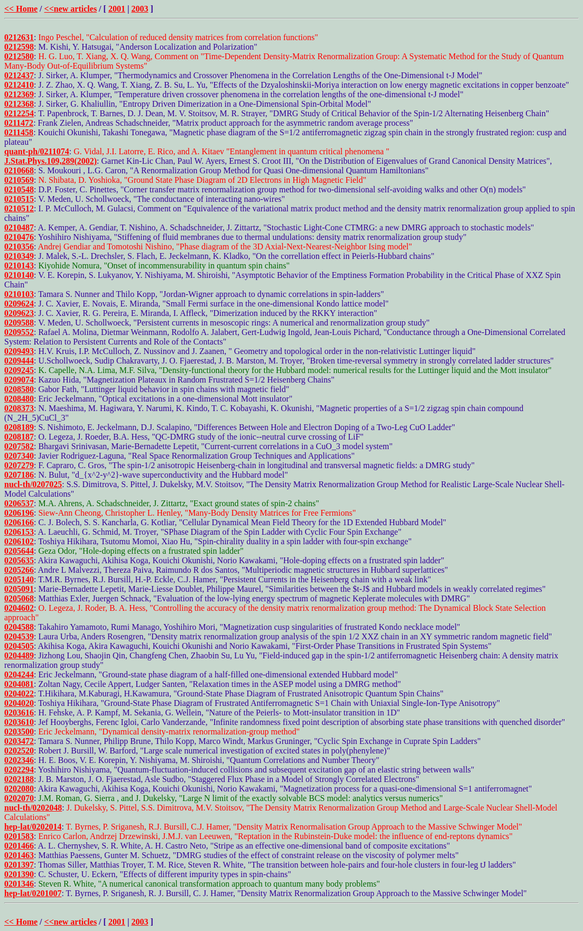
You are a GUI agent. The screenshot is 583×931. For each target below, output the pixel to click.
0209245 (19, 370)
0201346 (19, 883)
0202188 (19, 779)
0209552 (19, 332)
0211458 (18, 132)
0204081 (19, 683)
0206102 (19, 541)
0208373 (19, 408)
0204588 (19, 626)
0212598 (19, 46)
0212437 (19, 75)
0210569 (19, 179)
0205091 (19, 588)
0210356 (19, 246)
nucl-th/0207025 (33, 484)
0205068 (19, 598)
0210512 (19, 208)
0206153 (19, 531)
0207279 (19, 465)
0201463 (19, 855)
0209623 (19, 313)
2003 (139, 8)
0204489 (19, 655)
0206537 (19, 503)
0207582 (19, 446)
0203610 (19, 722)
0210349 (19, 256)
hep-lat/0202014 (32, 826)
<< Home (21, 8)
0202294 (19, 769)
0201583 (19, 836)
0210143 (19, 265)
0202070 (19, 798)
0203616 (19, 712)
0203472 (19, 741)
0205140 (19, 579)
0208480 (19, 398)
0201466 (19, 845)
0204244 (19, 674)
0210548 (19, 189)
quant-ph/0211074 (36, 151)
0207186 (19, 474)
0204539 (19, 636)
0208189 (19, 427)
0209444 (19, 360)
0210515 (19, 198)
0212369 (19, 94)
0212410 (19, 84)
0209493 (19, 351)
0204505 (19, 645)
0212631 (19, 37)
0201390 (19, 874)
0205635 (19, 560)
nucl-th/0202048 (33, 807)
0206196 (19, 512)
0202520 (19, 750)
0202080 (19, 788)
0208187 (19, 436)
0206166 (19, 522)
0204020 (19, 703)
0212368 (19, 103)
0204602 (19, 607)
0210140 (19, 275)
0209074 (19, 379)
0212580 (19, 56)
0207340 (19, 455)
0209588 (19, 322)
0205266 (19, 569)
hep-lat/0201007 (32, 893)
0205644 (19, 550)
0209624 (19, 303)
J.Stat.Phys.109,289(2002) (50, 160)
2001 (116, 8)
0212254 (19, 113)
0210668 (19, 170)
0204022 (19, 693)
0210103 (19, 294)
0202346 (19, 760)
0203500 (19, 731)
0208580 (19, 389)
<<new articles (70, 8)
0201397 (19, 864)
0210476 (19, 236)
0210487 (19, 227)
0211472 (18, 122)
